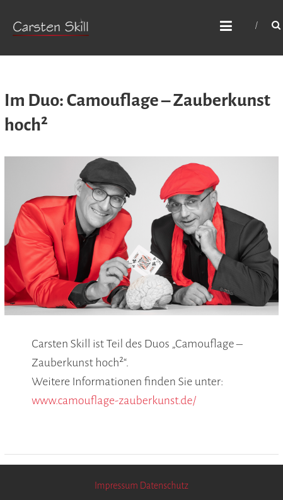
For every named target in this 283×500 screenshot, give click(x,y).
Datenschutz (164, 485)
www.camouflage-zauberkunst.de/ (114, 400)
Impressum (116, 485)
